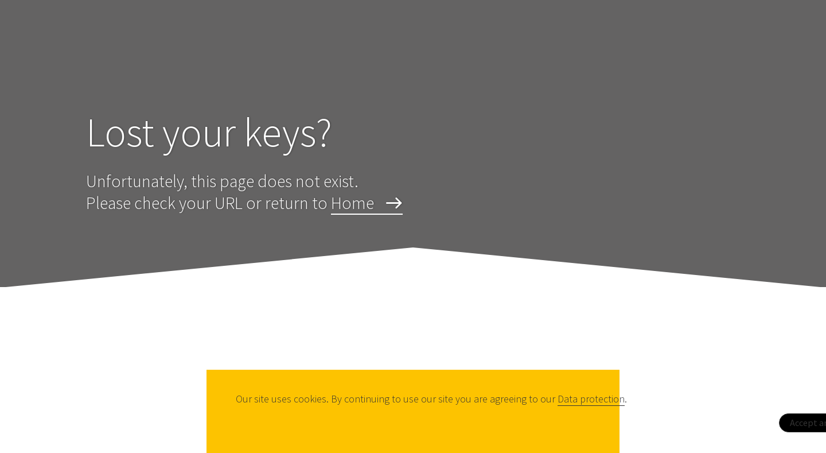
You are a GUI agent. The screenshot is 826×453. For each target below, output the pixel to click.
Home (352, 203)
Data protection (591, 398)
